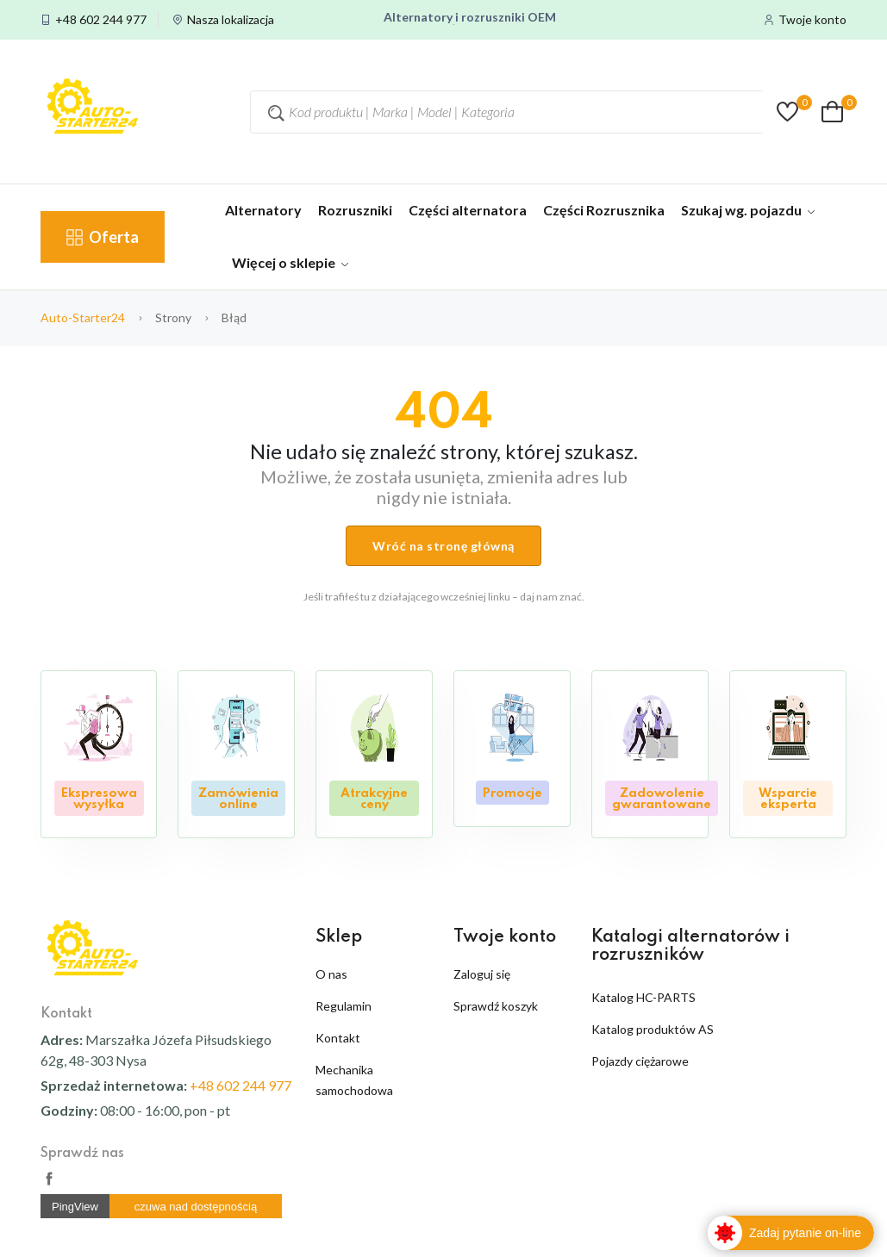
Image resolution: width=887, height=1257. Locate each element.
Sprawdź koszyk (495, 1006)
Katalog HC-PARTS (643, 997)
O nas (331, 974)
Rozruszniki (355, 210)
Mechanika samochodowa (354, 1080)
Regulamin (343, 1006)
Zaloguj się (481, 974)
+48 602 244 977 (101, 20)
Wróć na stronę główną (443, 545)
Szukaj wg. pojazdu (748, 210)
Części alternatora (468, 210)
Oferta (102, 236)
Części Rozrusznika (604, 210)
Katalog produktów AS (652, 1029)
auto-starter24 (83, 317)
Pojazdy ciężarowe (640, 1061)
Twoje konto (812, 20)
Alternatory (263, 210)
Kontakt (337, 1037)
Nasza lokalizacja (230, 20)
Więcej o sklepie (290, 262)
